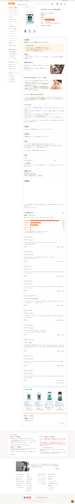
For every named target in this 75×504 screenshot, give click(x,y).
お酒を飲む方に (40, 175)
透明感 (34, 174)
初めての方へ (11, 74)
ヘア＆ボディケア (12, 31)
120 (42, 409)
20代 (41, 217)
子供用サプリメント (13, 26)
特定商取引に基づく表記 (53, 483)
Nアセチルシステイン (28, 160)
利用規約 (50, 485)
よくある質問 (12, 79)
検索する (52, 4)
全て (25, 217)
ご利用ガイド (12, 77)
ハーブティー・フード (13, 38)
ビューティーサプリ (28, 174)
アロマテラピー (12, 40)
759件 (63, 212)
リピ (30, 269)
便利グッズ (11, 43)
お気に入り (37, 26)
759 (31, 409)
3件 (64, 229)
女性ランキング (12, 66)
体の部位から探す (12, 51)
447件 (63, 220)
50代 (51, 217)
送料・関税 (29, 483)
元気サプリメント (12, 19)
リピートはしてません (34, 298)
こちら (50, 129)
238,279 (23, 4)
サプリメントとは (41, 476)
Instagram (27, 498)
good (25, 246)
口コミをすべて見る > (60, 383)
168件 (63, 222)
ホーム (23, 6)
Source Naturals (48, 21)
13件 (64, 227)
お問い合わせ (12, 81)
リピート (31, 239)
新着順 (25, 215)
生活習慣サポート (32, 175)
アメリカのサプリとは (42, 479)
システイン (33, 6)
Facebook (25, 498)
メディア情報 (50, 488)
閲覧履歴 (26, 418)
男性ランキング (12, 68)
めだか (28, 339)
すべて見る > (61, 423)
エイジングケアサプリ (13, 21)
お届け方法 (29, 481)
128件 (63, 225)
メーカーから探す (12, 58)
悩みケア (26, 175)
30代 (44, 217)
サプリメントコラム (41, 481)
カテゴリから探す (19, 476)
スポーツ (11, 24)
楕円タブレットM (35, 129)
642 (62, 409)
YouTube (30, 498)
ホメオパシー (12, 33)
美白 (30, 342)
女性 (29, 217)
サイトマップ (50, 490)
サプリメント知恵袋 (41, 483)
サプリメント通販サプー (11, 3)
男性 (32, 217)
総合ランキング (12, 64)
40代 (48, 217)
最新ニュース (29, 490)
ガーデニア (29, 295)
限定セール (12, 45)
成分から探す (27, 6)
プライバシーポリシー (52, 481)
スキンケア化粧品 (12, 28)
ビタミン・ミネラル (13, 14)
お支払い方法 (29, 479)
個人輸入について (13, 454)
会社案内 (57, 468)
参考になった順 (32, 215)
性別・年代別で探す (13, 53)
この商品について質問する (46, 25)
